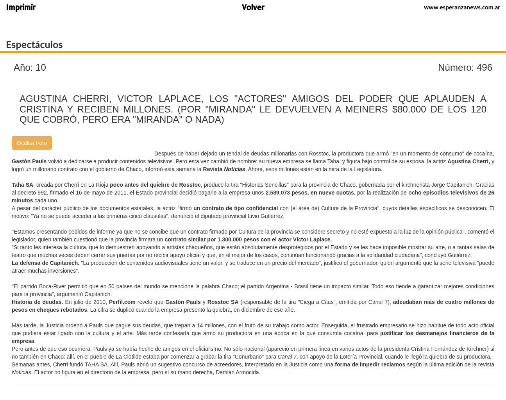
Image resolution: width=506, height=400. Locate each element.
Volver (253, 8)
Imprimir (20, 8)
